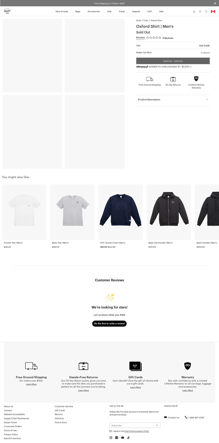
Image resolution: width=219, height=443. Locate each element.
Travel (122, 11)
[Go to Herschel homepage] (7, 11)
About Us (8, 396)
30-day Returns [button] (173, 84)
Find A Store (61, 412)
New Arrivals (62, 11)
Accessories (94, 11)
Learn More (31, 374)
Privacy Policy (11, 424)
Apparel (136, 11)
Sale (161, 11)
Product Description (149, 99)
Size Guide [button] (204, 45)
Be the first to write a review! (109, 323)
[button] (194, 11)
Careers (8, 400)
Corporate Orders (13, 416)
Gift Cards (60, 400)
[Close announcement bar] (215, 3)
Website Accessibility (14, 404)
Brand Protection (12, 428)
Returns (59, 404)
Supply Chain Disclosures (16, 408)
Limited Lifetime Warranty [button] (196, 86)
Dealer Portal (10, 412)
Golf (149, 11)
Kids (109, 11)
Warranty (59, 408)
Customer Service (64, 396)
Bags (77, 11)
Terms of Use (10, 420)
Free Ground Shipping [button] (150, 84)
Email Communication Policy (136, 421)
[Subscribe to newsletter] (135, 415)
